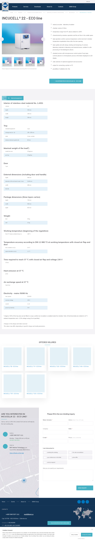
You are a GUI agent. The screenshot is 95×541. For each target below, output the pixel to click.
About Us (49, 6)
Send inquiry (82, 488)
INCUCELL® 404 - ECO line (82, 357)
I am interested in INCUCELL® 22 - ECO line (68, 81)
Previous (2, 39)
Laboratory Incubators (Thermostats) (55, 12)
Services (25, 6)
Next (43, 39)
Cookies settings (8, 534)
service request (49, 463)
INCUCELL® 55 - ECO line (13, 357)
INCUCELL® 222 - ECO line (59, 357)
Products (14, 6)
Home (11, 12)
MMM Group (72, 6)
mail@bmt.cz (28, 514)
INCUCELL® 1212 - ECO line (36, 384)
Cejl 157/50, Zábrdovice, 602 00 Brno (20, 450)
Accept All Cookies (86, 534)
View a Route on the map (17, 453)
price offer (73, 458)
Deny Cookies (74, 534)
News (3, 501)
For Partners (87, 4)
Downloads (37, 6)
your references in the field (52, 458)
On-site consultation (75, 453)
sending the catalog (50, 453)
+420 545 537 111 (16, 435)
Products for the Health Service (34, 12)
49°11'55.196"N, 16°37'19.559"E (12, 525)
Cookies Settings (81, 538)
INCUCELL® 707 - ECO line (13, 384)
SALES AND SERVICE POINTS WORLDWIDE (60, 523)
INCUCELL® (72, 12)
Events (13, 501)
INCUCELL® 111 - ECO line (36, 357)
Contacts (60, 6)
